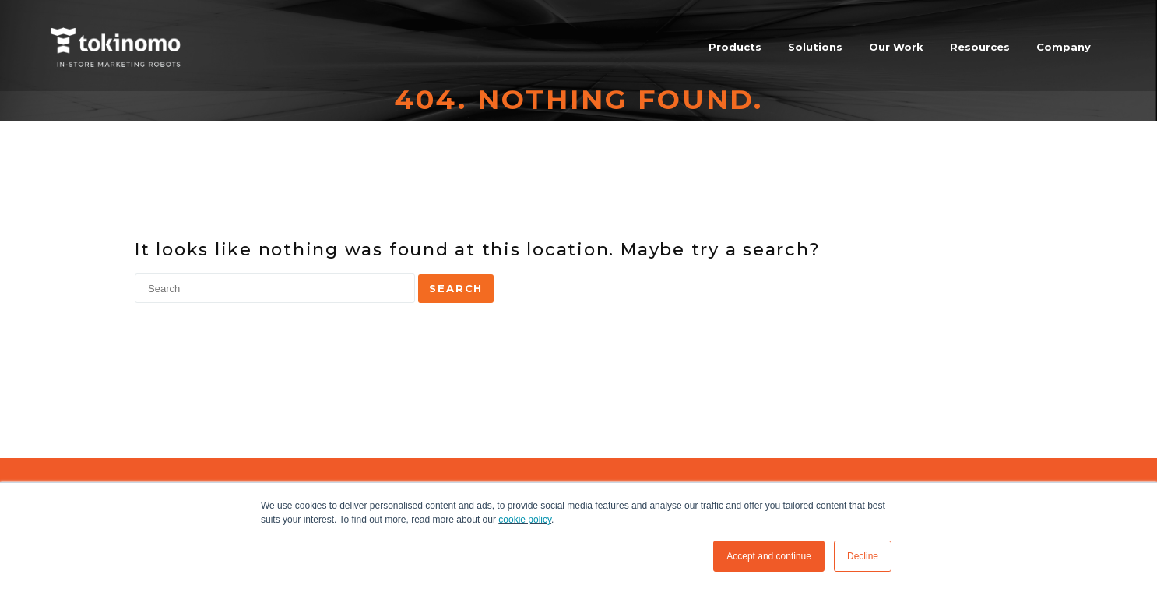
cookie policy (524, 519)
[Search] (275, 288)
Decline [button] (862, 556)
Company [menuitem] (1063, 47)
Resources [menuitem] (980, 47)
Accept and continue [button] (768, 556)
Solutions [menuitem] (815, 47)
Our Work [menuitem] (896, 47)
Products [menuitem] (735, 47)
